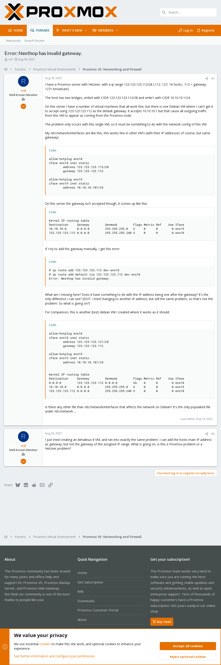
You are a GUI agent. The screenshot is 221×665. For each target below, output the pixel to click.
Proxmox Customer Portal (97, 610)
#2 (212, 434)
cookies (45, 644)
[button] (86, 30)
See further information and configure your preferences (54, 656)
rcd (10, 59)
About (82, 619)
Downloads (86, 601)
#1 (212, 78)
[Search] (188, 12)
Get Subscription (90, 582)
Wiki (80, 591)
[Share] (206, 78)
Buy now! (162, 621)
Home (82, 572)
